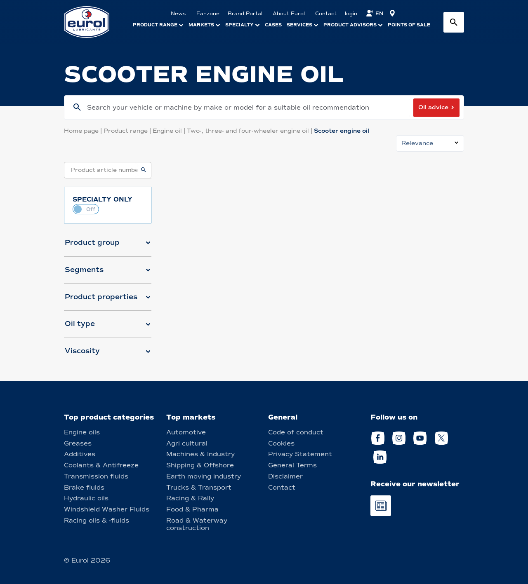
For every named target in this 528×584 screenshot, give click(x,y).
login (351, 13)
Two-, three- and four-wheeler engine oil (250, 130)
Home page (84, 130)
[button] (107, 246)
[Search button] (453, 22)
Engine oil (170, 130)
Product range (128, 130)
